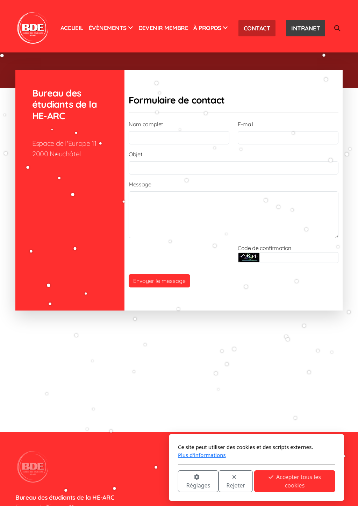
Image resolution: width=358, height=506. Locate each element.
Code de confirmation (264, 247)
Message (140, 184)
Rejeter (158, 481)
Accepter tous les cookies (217, 481)
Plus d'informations (124, 454)
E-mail (245, 124)
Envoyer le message (159, 280)
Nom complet (146, 124)
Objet (135, 154)
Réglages (121, 481)
